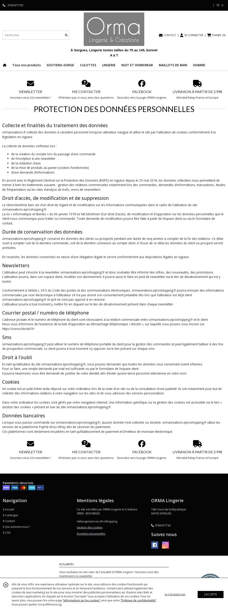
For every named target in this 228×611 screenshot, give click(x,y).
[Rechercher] (66, 35)
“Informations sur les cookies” (81, 600)
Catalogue (10, 515)
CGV (6, 532)
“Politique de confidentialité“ (138, 600)
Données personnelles (91, 534)
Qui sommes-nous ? (16, 527)
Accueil (8, 509)
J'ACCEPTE (210, 594)
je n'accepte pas (175, 594)
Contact (9, 521)
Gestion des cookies (89, 527)
